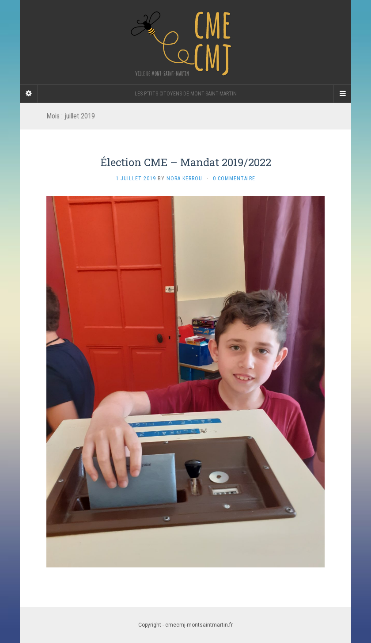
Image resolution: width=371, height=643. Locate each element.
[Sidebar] (29, 94)
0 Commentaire (234, 178)
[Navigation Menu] (342, 94)
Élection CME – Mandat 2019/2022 (185, 162)
